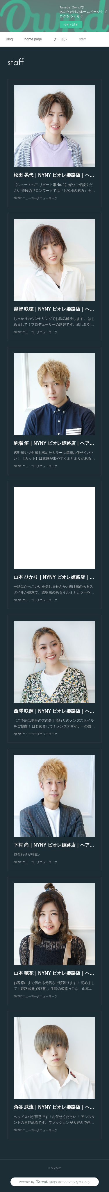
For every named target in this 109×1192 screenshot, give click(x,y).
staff (82, 39)
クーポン (60, 39)
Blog (9, 39)
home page (33, 39)
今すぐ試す (71, 24)
